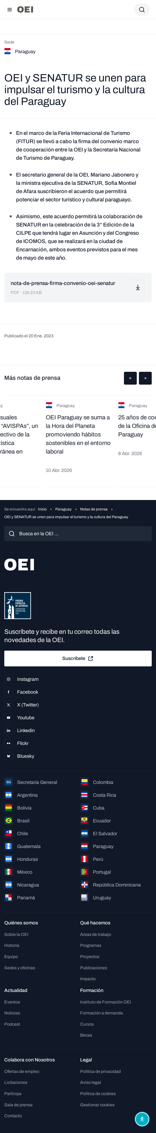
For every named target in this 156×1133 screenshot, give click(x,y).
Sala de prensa (18, 1105)
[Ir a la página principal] (25, 9)
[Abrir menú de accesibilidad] (142, 1119)
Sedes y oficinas (19, 968)
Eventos (12, 1002)
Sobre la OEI (16, 934)
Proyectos (89, 956)
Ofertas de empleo (21, 1071)
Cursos (87, 1024)
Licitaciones (15, 1082)
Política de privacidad (100, 1071)
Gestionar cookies (97, 1105)
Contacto (13, 1116)
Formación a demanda (101, 1013)
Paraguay (63, 509)
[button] (130, 378)
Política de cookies (98, 1093)
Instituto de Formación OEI (105, 1002)
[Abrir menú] (9, 9)
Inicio (42, 509)
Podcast (12, 1024)
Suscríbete (78, 658)
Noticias (12, 1013)
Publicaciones (93, 968)
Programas (90, 945)
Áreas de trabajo (95, 934)
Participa (12, 1093)
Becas (86, 1035)
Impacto (88, 978)
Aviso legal (90, 1082)
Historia (11, 945)
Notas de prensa (94, 509)
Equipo (11, 956)
